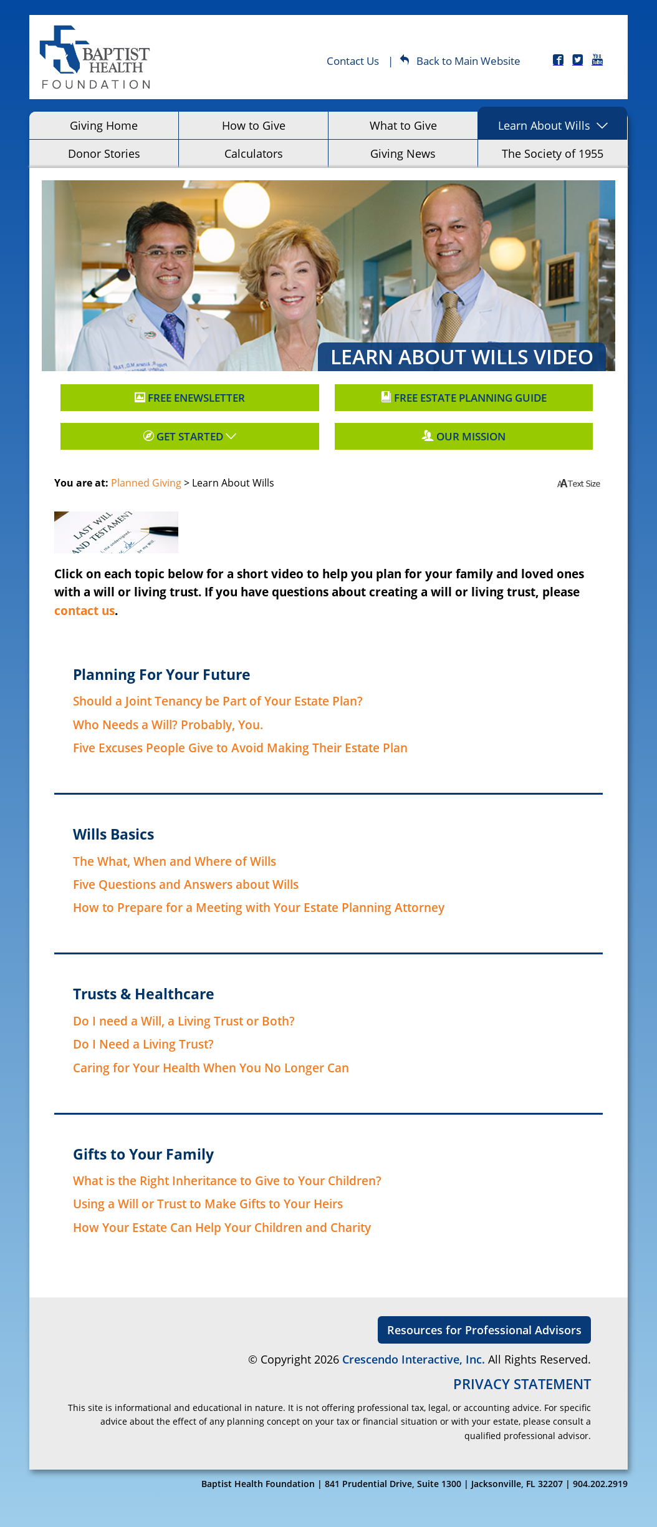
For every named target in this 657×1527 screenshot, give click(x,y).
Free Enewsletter (190, 397)
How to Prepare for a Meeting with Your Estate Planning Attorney (258, 907)
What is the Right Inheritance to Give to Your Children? (227, 1180)
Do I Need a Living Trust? (143, 1044)
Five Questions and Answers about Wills (186, 884)
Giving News (403, 153)
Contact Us (353, 61)
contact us (84, 610)
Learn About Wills (544, 125)
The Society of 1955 (552, 153)
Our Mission (463, 436)
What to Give (403, 125)
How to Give (253, 125)
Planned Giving (146, 483)
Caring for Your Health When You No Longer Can (211, 1067)
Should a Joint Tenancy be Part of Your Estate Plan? (218, 701)
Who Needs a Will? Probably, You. (168, 724)
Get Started (189, 436)
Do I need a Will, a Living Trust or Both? (184, 1021)
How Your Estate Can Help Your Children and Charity (222, 1227)
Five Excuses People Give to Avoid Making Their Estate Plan (240, 747)
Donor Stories (104, 153)
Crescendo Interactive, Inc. (413, 1359)
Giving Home (104, 125)
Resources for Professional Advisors (484, 1329)
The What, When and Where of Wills (174, 861)
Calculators (253, 153)
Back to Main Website (460, 61)
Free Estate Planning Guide (464, 397)
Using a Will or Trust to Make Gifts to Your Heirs (208, 1203)
